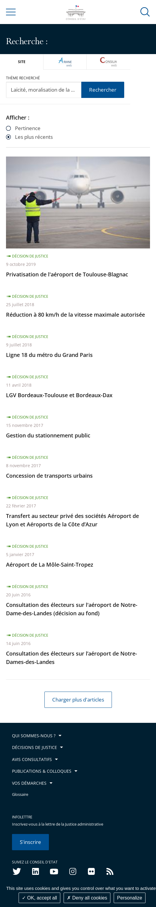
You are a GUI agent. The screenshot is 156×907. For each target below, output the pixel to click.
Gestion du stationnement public (48, 435)
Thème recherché (23, 78)
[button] (145, 11)
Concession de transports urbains (49, 475)
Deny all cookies (87, 897)
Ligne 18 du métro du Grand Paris (49, 354)
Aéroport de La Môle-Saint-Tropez (49, 564)
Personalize (129, 897)
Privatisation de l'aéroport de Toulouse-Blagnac (67, 274)
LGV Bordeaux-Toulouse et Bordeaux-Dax (59, 395)
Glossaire (20, 794)
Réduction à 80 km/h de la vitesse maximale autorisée (75, 314)
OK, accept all (39, 897)
